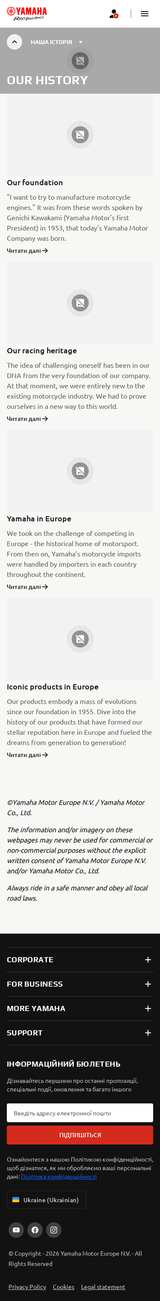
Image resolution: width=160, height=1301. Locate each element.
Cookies (63, 1286)
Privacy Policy (27, 1286)
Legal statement (103, 1286)
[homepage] (27, 13)
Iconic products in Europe (53, 686)
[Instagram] (53, 1230)
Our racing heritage (42, 350)
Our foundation (35, 182)
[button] (144, 13)
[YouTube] (16, 1230)
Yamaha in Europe (39, 518)
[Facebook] (35, 1230)
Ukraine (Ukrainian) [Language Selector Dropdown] (45, 1200)
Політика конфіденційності (59, 1176)
